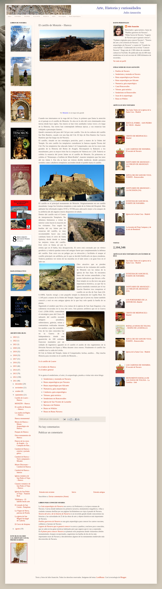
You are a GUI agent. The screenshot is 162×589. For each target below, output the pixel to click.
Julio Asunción (133, 27)
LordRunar (100, 577)
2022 (15, 341)
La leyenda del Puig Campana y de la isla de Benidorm (138, 228)
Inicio (74, 492)
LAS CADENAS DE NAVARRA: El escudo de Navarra (138, 150)
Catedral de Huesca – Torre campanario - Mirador (22, 459)
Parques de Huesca (21, 432)
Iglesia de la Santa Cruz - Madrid (138, 214)
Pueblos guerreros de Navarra (49, 521)
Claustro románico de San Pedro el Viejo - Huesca (22, 486)
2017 (15, 359)
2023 (15, 337)
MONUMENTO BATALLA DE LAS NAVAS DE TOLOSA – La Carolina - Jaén (138, 380)
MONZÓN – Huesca (22, 404)
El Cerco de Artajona (22, 524)
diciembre (19, 384)
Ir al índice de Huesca (47, 367)
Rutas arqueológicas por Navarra (57, 382)
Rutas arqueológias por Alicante (56, 385)
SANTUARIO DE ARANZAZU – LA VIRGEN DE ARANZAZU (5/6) (138, 164)
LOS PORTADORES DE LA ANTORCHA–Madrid (136, 301)
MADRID (27, 16)
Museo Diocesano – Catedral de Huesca (23, 466)
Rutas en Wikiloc (50, 408)
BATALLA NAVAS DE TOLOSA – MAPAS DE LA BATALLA (138, 327)
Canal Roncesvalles (122, 86)
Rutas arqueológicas (75, 16)
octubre (18, 391)
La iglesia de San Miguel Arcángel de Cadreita (22, 518)
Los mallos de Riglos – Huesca (22, 414)
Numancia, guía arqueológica (55, 389)
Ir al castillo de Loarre (47, 361)
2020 (15, 348)
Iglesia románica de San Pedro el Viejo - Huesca (22, 478)
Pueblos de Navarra (122, 71)
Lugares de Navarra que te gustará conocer (54, 526)
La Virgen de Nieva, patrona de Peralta (22, 512)
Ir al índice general (46, 370)
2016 (15, 363)
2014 (15, 370)
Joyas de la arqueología (123, 96)
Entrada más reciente (46, 492)
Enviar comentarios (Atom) (59, 496)
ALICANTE (36, 16)
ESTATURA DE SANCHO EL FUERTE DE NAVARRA (137, 202)
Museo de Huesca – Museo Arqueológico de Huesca (22, 425)
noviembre (19, 388)
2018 (15, 355)
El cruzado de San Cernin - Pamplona (22, 506)
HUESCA (46, 16)
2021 (15, 344)
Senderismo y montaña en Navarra (57, 379)
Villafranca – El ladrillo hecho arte (22, 501)
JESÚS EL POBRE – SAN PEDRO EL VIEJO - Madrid (139, 124)
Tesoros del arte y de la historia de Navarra (54, 514)
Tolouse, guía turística (52, 395)
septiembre (19, 395)
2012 (15, 377)
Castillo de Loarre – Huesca (22, 399)
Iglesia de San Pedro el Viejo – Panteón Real (22, 494)
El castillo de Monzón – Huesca (23, 408)
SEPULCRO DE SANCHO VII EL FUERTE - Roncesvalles (138, 176)
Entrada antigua (99, 492)
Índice (9, 16)
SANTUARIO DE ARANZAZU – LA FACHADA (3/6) (138, 189)
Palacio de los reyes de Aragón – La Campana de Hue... (22, 443)
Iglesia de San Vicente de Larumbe (57, 402)
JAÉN (53, 16)
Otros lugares (62, 16)
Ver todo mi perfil (119, 61)
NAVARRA (17, 16)
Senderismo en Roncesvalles (55, 398)
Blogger (123, 577)
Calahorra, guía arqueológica (55, 392)
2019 (15, 352)
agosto (17, 529)
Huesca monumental (22, 418)
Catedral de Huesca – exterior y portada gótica (22, 451)
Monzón (65, 113)
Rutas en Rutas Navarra (53, 411)
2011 (15, 381)
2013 (15, 373)
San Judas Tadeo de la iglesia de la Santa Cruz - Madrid (138, 111)
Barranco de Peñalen (52, 405)
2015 (15, 366)
